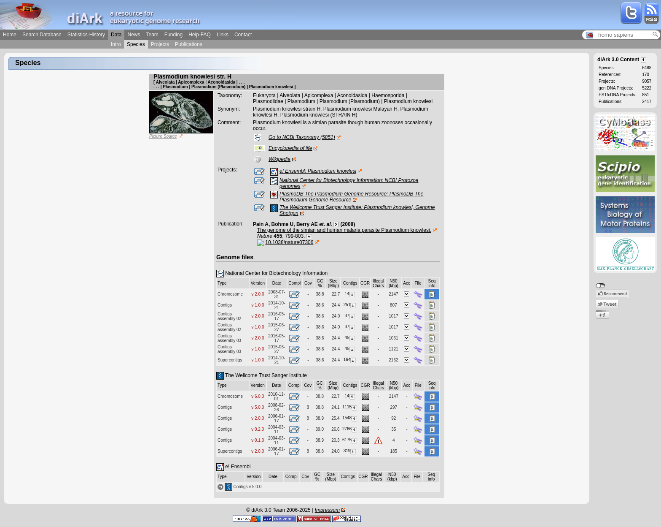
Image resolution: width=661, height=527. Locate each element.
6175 (350, 439)
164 (350, 359)
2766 (350, 428)
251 (350, 304)
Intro (116, 44)
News (133, 35)
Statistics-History (86, 35)
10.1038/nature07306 (289, 242)
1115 (350, 407)
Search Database (42, 35)
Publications (188, 44)
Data (116, 35)
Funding (173, 35)
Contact (243, 35)
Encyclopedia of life (290, 148)
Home (9, 35)
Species (136, 44)
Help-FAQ (199, 35)
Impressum (327, 510)
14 (350, 293)
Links (222, 35)
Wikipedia (279, 159)
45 (350, 337)
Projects (160, 44)
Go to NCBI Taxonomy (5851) (302, 137)
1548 (350, 418)
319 (350, 450)
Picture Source (163, 136)
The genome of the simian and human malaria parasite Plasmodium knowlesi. (344, 230)
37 (350, 315)
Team (152, 35)
